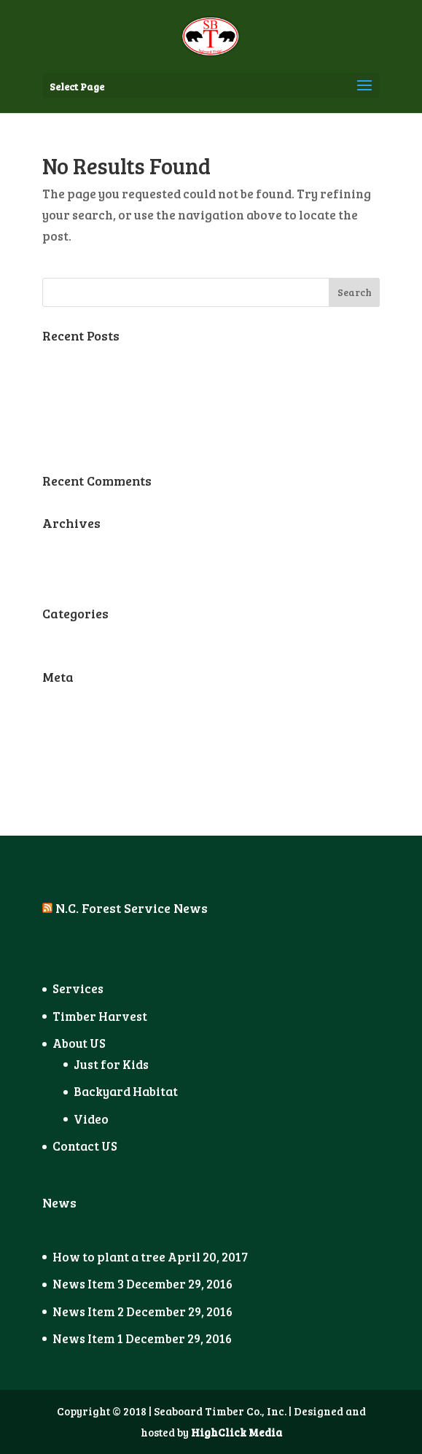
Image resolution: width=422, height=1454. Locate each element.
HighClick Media (236, 1432)
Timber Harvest (99, 1016)
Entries (75, 727)
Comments (86, 755)
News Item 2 (78, 413)
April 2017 (72, 546)
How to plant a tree (98, 359)
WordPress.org (87, 782)
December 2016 (86, 573)
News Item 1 (77, 440)
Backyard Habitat (126, 1091)
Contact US (84, 1146)
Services (77, 988)
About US (79, 1043)
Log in (60, 700)
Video (91, 1119)
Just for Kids (111, 1064)
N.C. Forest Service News (131, 908)
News (58, 637)
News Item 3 (78, 386)
